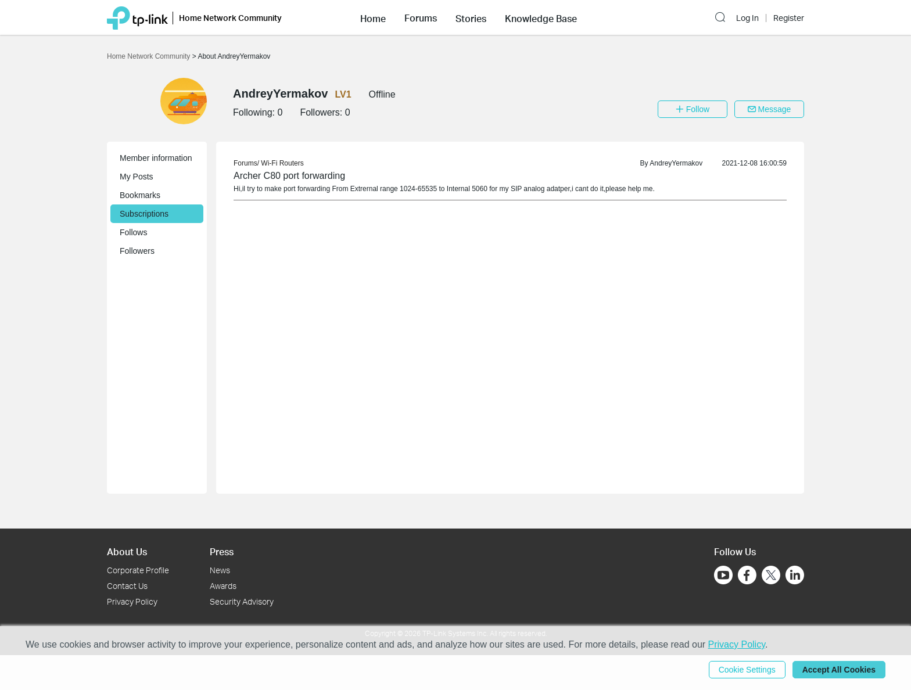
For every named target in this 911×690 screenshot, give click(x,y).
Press (222, 551)
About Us (127, 551)
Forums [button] (420, 18)
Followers (137, 251)
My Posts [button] (136, 176)
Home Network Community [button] (230, 18)
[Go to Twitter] (771, 576)
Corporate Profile (138, 570)
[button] (373, 17)
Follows (133, 232)
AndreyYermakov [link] (676, 163)
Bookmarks (140, 195)
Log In (747, 18)
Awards (223, 586)
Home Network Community (149, 56)
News (220, 570)
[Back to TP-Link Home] (137, 17)
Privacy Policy (132, 601)
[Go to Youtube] (723, 575)
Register (788, 18)
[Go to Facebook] (747, 575)
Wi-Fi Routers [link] (282, 163)
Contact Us (127, 586)
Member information (156, 158)
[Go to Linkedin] (795, 575)
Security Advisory (242, 601)
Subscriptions (144, 213)
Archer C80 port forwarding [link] (289, 176)
